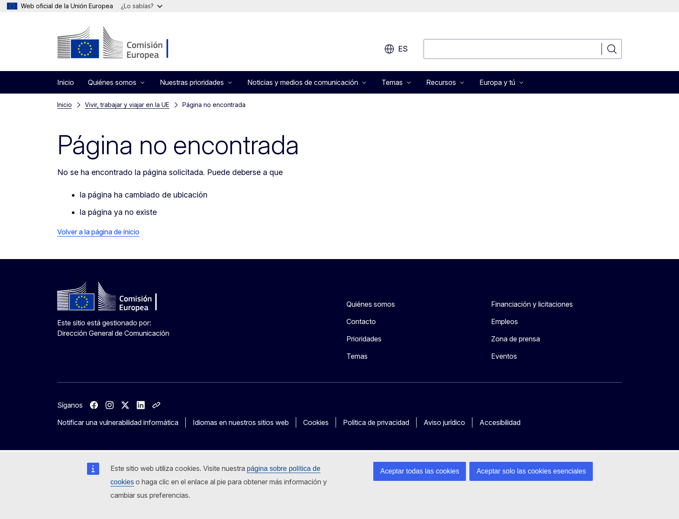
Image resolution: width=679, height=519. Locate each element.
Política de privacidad (376, 422)
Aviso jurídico (444, 422)
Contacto (361, 321)
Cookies (316, 422)
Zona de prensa (515, 338)
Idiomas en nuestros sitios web (241, 422)
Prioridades (364, 338)
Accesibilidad (500, 422)
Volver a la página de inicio (98, 231)
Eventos (504, 356)
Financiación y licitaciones (532, 304)
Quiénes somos (370, 304)
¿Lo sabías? (141, 6)
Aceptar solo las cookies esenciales (531, 471)
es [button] (396, 49)
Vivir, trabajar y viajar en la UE (127, 104)
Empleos (504, 321)
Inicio (65, 82)
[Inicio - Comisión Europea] (127, 43)
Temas (357, 356)
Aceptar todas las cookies (419, 471)
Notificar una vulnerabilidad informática (117, 422)
